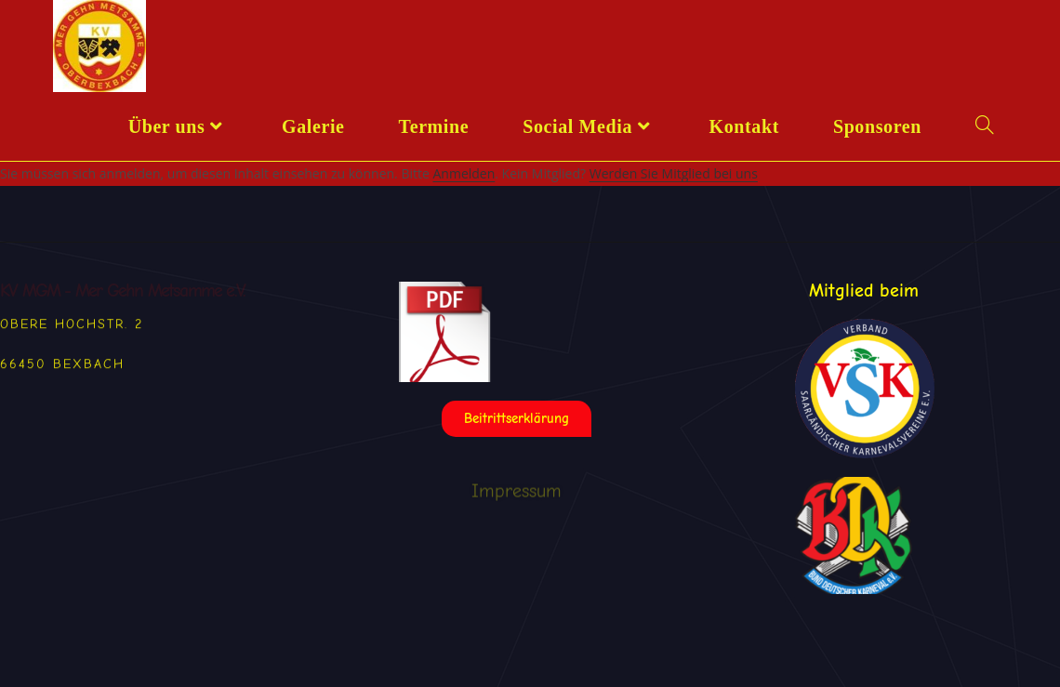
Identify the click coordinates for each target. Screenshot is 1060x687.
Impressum (516, 500)
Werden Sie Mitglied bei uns (674, 173)
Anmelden (463, 173)
